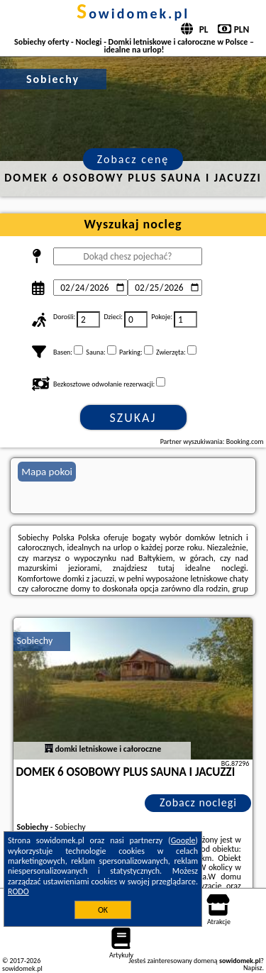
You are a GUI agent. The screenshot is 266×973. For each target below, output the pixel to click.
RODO (18, 891)
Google (183, 840)
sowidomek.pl (133, 13)
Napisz (252, 967)
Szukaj (133, 418)
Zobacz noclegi (198, 802)
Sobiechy (35, 641)
